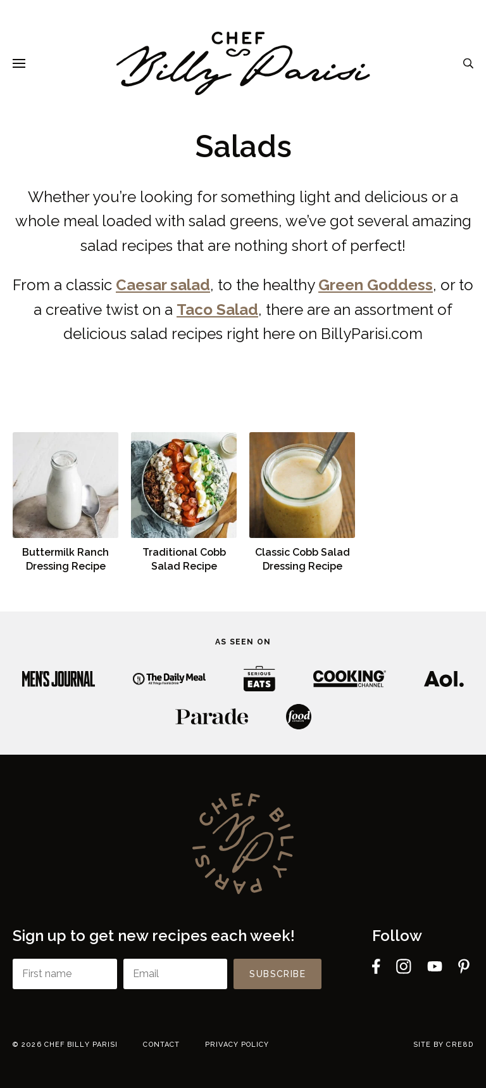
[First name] (65, 974)
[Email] (175, 974)
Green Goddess (375, 285)
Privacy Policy (237, 1044)
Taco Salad (217, 309)
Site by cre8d (443, 1044)
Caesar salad (163, 285)
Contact (161, 1044)
